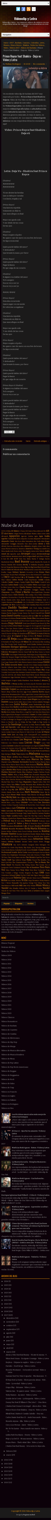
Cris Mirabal (30, 602)
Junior (11, 704)
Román (19, 834)
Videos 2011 (6, 964)
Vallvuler (29, 878)
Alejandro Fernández (42, 539)
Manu (20, 757)
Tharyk (34, 860)
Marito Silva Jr (20, 765)
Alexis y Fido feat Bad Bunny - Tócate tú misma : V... (27, 1355)
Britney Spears (19, 572)
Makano (47, 751)
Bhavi (22, 567)
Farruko (5, 654)
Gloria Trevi (39, 667)
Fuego (6, 662)
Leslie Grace (11, 732)
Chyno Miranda (37, 597)
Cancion (26, 43)
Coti (24, 602)
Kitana (44, 712)
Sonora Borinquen (34, 852)
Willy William (31, 885)
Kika (36, 712)
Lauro (43, 730)
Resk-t (32, 826)
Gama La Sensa (32, 662)
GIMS (16, 662)
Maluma (34, 753)
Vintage (31, 883)
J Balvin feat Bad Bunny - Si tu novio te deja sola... (26, 1446)
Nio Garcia (18, 800)
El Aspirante (31, 631)
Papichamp (28, 811)
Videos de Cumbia (8, 1034)
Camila (40, 580)
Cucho (18, 605)
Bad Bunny (22, 561)
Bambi (32, 562)
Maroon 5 (14, 767)
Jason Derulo (13, 687)
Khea (17, 712)
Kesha (3, 712)
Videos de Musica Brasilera (12, 1055)
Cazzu (9, 587)
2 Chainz (22, 531)
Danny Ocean (17, 613)
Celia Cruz (15, 587)
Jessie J (43, 689)
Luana (21, 743)
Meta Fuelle (35, 777)
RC (15, 823)
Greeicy (24, 670)
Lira (13, 735)
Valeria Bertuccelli (7, 878)
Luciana (10, 746)
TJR (2, 857)
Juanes (4, 701)
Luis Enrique (25, 746)
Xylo (26, 888)
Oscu (37, 805)
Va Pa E (24, 875)
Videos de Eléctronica (10, 1038)
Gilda (24, 667)
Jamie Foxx (46, 684)
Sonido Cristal (37, 850)
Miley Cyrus (20, 784)
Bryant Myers (14, 575)
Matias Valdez (7, 774)
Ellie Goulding (45, 642)
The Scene (40, 865)
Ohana (18, 802)
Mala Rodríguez (6, 754)
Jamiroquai (4, 687)
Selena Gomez (14, 842)
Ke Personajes (21, 709)
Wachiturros (6, 885)
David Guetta (13, 615)
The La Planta (40, 862)
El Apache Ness (20, 631)
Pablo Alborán (44, 808)
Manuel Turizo (29, 757)
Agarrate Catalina (27, 536)
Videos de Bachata (28, 48)
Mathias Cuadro (32, 772)
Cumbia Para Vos (36, 605)
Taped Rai (39, 857)
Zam (21, 891)
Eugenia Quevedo (24, 649)
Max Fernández (34, 775)
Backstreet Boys (7, 562)
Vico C (3, 883)
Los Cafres (24, 737)
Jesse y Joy (36, 689)
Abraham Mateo (30, 534)
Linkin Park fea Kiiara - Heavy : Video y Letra (24, 1435)
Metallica (42, 777)
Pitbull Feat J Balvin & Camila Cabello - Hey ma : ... (26, 1414)
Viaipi (30, 880)
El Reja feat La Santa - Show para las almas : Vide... (26, 1380)
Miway (12, 787)
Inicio (6, 43)
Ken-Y (30, 710)
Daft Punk (33, 608)
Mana (3, 757)
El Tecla (42, 639)
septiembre (11, 1329)
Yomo (14, 891)
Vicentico (35, 880)
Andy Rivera (14, 551)
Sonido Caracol (26, 850)
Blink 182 (10, 570)
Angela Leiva (30, 551)
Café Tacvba (15, 577)
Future (11, 662)
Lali (2, 727)
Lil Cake (27, 732)
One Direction (44, 802)
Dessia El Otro (6, 621)
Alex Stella (37, 541)
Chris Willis (38, 595)
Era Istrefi (31, 647)
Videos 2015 (6, 980)
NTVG (22, 789)
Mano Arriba (12, 757)
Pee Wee (31, 816)
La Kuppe (18, 719)
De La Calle (33, 616)
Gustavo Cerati (24, 672)
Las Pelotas (14, 730)
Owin (3, 808)
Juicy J (25, 702)
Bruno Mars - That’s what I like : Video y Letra (24, 1442)
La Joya (3, 719)
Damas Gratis (12, 611)
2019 (6, 1308)
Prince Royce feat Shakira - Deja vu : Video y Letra (22, 57)
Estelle (43, 647)
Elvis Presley (9, 644)
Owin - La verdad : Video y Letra (19, 1383)
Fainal (26, 652)
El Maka (40, 633)
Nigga (3, 800)
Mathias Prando (44, 772)
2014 (6, 1467)
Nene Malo (16, 795)
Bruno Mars (44, 572)
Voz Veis (46, 883)
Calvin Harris (17, 580)
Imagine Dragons (11, 680)
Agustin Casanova (8, 539)
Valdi (28, 875)
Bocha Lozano (33, 570)
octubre (9, 1325)
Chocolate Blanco (7, 595)
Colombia (35, 43)
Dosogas (26, 626)
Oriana (3, 805)
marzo (9, 1352)
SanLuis (30, 836)
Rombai (46, 831)
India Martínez (23, 680)
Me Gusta (20, 777)
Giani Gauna (37, 665)
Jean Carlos (39, 687)
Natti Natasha (32, 792)
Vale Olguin (34, 875)
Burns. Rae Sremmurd (33, 575)
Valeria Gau (20, 877)
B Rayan (47, 556)
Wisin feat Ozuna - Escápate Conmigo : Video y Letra (27, 1358)
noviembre (11, 1322)
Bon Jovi (46, 570)
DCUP (45, 605)
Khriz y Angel (24, 712)
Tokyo (8, 870)
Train (48, 870)
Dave (42, 613)
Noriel (3, 802)
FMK (48, 649)
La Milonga (44, 719)
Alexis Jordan (33, 544)
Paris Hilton (5, 813)
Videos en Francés (9, 1092)
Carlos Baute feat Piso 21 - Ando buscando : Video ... (27, 1417)
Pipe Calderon (36, 818)
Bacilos (47, 559)
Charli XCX (18, 590)
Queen (10, 823)
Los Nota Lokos (40, 740)
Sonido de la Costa (19, 852)
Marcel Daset (15, 759)
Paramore (46, 811)
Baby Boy (22, 559)
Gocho (47, 667)
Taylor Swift (6, 860)
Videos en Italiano (8, 1100)
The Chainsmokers (19, 862)
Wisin (39, 885)
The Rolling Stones (28, 865)
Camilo (10, 582)
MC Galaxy (23, 748)
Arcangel (25, 553)
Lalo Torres (30, 727)
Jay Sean (32, 687)
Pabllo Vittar (33, 808)
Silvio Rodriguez (40, 845)
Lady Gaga (45, 725)
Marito (13, 765)
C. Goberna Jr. (45, 575)
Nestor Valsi (26, 795)
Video (6, 48)
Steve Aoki (30, 855)
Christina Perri (13, 597)
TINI (48, 855)
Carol (39, 585)
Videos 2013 (6, 972)
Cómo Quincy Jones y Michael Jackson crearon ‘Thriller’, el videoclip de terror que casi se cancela (30, 1225)
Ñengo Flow (5, 893)
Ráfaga (47, 834)
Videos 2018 (6, 993)
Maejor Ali (42, 748)
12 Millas (8, 531)
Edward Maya (5, 631)
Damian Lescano (32, 611)
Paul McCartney (38, 813)
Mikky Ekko (11, 785)
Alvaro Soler (42, 546)
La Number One (12, 722)
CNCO (7, 577)
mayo (8, 1344)
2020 (6, 1304)
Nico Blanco (22, 797)
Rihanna (42, 828)
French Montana (43, 660)
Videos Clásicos (7, 1017)
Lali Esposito (10, 727)
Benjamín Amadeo (44, 565)
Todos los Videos (37, 45)
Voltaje (40, 883)
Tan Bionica (30, 857)
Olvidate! (24, 802)
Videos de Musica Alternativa (13, 1050)
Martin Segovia (34, 770)
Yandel (46, 888)
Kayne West (10, 710)
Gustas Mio (14, 672)
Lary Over (42, 727)
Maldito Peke (25, 754)
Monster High (27, 787)
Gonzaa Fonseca (8, 670)
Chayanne (5, 592)
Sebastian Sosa (15, 839)
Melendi (27, 777)
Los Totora (13, 743)
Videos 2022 (6, 1009)
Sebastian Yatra (41, 839)
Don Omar (17, 626)
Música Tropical (7, 943)
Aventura (15, 556)
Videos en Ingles (8, 1096)
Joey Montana (11, 694)
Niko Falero (10, 800)
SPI (2, 836)
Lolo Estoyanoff (30, 735)
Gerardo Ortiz (28, 665)
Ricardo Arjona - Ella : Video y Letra (20, 1421)
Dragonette (38, 626)
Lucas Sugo (32, 742)
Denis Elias (31, 618)
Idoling (44, 677)
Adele (48, 534)
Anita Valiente (39, 551)
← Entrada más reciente (12, 441)
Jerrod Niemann (25, 689)
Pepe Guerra (39, 816)
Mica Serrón (10, 779)
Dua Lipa (9, 628)
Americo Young (32, 549)
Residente (10, 826)
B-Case (3, 559)
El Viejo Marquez (15, 642)
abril (8, 1348)
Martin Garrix (40, 767)
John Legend (26, 694)
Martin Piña (11, 770)
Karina (27, 707)
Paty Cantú (27, 813)
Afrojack (4, 536)
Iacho (40, 677)
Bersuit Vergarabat (7, 567)
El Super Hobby (31, 639)
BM (11, 559)
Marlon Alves (5, 767)
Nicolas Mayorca (32, 797)
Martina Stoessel (8, 772)
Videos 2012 (6, 968)
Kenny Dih (46, 710)
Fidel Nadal (23, 657)
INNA (35, 677)
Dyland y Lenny (24, 628)
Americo (22, 549)
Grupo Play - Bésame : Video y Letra (20, 1387)
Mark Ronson (31, 765)
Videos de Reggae (8, 1071)
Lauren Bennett (35, 730)
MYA (28, 748)
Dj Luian (4, 626)
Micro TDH (14, 782)
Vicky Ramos (45, 880)
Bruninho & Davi (32, 572)
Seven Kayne (33, 842)
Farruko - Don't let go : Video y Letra (20, 1366)
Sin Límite (10, 847)
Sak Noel (7, 836)
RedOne (47, 823)
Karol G (33, 707)
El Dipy (14, 633)
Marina (43, 762)
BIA (8, 559)
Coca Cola (30, 600)
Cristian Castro (39, 602)
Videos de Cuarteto (9, 1030)
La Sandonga (14, 724)
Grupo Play (40, 670)
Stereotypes (22, 855)
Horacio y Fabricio (27, 677)
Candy (22, 582)
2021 (6, 1300)
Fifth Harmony (32, 657)
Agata (36, 536)
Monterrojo (37, 787)
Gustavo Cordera (37, 672)
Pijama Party (27, 818)
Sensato (24, 842)
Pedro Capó (23, 816)
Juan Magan (33, 699)
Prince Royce (16, 45)
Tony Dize (24, 870)
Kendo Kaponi (37, 710)
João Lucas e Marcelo (7, 699)
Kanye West (9, 707)
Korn (48, 712)
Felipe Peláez (43, 655)
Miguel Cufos (38, 782)
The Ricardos (16, 865)
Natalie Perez (11, 792)
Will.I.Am (22, 885)
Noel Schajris (44, 800)
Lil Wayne (46, 732)
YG (29, 888)
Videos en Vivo (7, 1108)
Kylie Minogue (15, 714)
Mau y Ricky (18, 775)
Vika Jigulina (23, 883)
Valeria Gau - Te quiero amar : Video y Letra (23, 1391)
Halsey (19, 675)
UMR (41, 872)
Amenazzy (14, 549)
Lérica (17, 748)
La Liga (24, 719)
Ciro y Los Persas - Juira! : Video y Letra (22, 1425)
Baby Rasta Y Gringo (35, 559)
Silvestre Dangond (27, 845)
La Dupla (33, 717)
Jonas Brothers (7, 697)
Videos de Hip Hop (9, 1042)
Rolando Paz (37, 831)
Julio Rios (5, 704)
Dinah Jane (26, 623)
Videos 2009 (6, 955)
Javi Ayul (27, 687)
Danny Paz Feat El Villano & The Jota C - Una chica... (26, 1402)
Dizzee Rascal (39, 623)
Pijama (19, 818)
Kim (40, 712)
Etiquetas (18, 904)
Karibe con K (18, 707)
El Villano (25, 642)
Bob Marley (24, 570)
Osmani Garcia (45, 805)
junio (8, 1341)
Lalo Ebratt (21, 727)
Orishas (9, 805)
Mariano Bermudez (20, 762)
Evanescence (42, 649)
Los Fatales (14, 740)
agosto (9, 1333)
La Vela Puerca (34, 725)
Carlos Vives (32, 585)
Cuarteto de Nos (8, 605)
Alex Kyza (18, 541)
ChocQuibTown (37, 592)
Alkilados (27, 546)
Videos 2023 (6, 1013)
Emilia (33, 644)
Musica (6, 45)
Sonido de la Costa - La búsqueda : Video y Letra (25, 1399)
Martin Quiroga (22, 770)
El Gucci (32, 633)
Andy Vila (21, 551)
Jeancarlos (46, 687)
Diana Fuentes (30, 621)
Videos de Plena (8, 1059)
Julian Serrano (33, 702)
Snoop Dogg (40, 847)
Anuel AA (5, 554)
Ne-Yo (47, 792)
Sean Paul (5, 839)
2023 (6, 1293)
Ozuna (20, 807)
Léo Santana (10, 748)
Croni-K (47, 602)
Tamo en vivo (21, 857)
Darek (33, 613)
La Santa (25, 725)
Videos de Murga (8, 1046)
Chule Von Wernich (24, 597)
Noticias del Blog (8, 947)
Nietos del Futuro (44, 797)
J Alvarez (44, 680)
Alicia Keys (16, 546)
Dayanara (24, 616)
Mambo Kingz (45, 754)
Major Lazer (31, 751)
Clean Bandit (20, 600)
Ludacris (17, 746)
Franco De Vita (11, 660)
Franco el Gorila (31, 660)
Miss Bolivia (37, 785)
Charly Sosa (45, 590)
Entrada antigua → (41, 441)
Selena (4, 842)
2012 (6, 1475)
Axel (34, 556)
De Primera (5, 618)
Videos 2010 (6, 960)
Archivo (30, 904)
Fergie (17, 657)
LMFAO (45, 714)
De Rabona (12, 618)
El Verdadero (5, 642)
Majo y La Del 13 (18, 750)
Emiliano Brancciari (43, 644)
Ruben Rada (40, 834)
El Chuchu (8, 633)
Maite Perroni (5, 751)
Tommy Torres (15, 870)
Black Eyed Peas (43, 567)
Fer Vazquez (10, 657)
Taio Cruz (11, 857)
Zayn (25, 891)
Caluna (8, 580)
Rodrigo (29, 831)
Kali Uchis (46, 704)
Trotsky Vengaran (25, 873)
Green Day (31, 670)
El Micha (46, 633)
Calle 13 (38, 577)
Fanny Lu (42, 652)
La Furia (39, 717)
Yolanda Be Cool (6, 891)
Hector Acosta (34, 675)
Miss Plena (46, 785)
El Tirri (47, 639)
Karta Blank (41, 707)
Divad (32, 623)
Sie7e (19, 845)
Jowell (35, 697)
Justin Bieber (21, 704)
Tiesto (11, 867)
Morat (44, 787)
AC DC (43, 531)
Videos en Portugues (9, 1104)
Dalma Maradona (44, 608)
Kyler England (6, 714)
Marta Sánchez (24, 767)
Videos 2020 (6, 1001)
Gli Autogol (30, 667)
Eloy (2, 644)
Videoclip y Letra (25, 18)
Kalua (3, 707)
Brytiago (22, 575)
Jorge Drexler (18, 697)
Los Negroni (26, 739)
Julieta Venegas (44, 702)
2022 (6, 1296)
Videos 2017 (15, 48)
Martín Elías (21, 772)
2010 (6, 1482)
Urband (12, 875)
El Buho (45, 631)
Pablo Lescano (7, 811)
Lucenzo (4, 746)
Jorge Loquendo (28, 697)
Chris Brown (18, 595)
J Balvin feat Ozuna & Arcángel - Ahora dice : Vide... (26, 1406)
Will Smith (15, 885)
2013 (6, 1471)
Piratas (43, 818)
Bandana (19, 565)
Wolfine (21, 888)
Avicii (20, 556)
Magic (48, 748)
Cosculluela (17, 602)
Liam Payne (20, 732)
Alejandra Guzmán (27, 539)
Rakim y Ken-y (23, 823)
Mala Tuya (16, 754)
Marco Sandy (26, 759)
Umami (47, 873)
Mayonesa (43, 775)
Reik (3, 826)
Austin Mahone (6, 556)
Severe (41, 842)
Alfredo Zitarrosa (7, 546)
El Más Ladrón (6, 636)
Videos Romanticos (9, 1021)
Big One (27, 567)
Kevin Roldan (11, 712)
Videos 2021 (6, 1005)
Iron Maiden (35, 680)
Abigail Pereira (19, 534)
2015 (6, 1464)
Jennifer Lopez (8, 689)
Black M (4, 570)
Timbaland (16, 867)
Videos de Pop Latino (10, 1063)
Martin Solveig (45, 770)
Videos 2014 (6, 976)
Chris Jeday (29, 595)
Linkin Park (6, 735)
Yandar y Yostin (36, 888)
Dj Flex (47, 623)
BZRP (16, 559)
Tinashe (23, 867)
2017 (12, 43)
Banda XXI (11, 565)
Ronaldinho (26, 834)
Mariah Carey (6, 762)
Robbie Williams (12, 831)
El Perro (31, 636)
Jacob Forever (36, 684)
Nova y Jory (11, 802)
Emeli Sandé (26, 644)
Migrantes (27, 782)
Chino (12, 592)
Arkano (33, 554)
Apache (13, 554)
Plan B (13, 821)
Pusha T (4, 823)
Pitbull (6, 820)
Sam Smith (23, 836)
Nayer (42, 792)
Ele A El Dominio (34, 642)
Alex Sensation (27, 541)
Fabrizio (20, 652)
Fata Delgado (14, 655)
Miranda (29, 785)
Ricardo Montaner (16, 829)
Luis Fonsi (45, 745)
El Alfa (12, 631)
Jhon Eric (20, 692)
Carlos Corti (23, 585)
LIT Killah (38, 714)
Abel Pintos (9, 534)
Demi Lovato (21, 618)
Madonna (34, 748)
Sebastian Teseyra (26, 839)
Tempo (24, 860)
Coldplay (38, 600)
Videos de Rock (7, 1079)
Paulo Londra (12, 816)
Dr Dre (32, 626)
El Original (16, 636)
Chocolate (46, 592)
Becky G (26, 565)
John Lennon (34, 694)
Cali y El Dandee (27, 577)
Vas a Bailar (12, 880)
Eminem (5, 647)
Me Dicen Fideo (11, 777)
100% (3, 531)
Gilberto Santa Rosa (14, 667)
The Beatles (42, 860)
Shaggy (47, 842)
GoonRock (18, 670)
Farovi (48, 652)
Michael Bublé (30, 779)
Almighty (35, 546)
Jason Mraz (20, 687)
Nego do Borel (5, 795)
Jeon (18, 689)
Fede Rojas (22, 655)
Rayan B (41, 823)
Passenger (19, 813)
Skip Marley (19, 847)
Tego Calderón (16, 860)
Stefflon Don (5, 855)
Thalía (28, 860)
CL (2, 577)
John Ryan (42, 694)
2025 (6, 1285)
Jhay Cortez (11, 692)
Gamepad (40, 662)
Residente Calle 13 (21, 826)
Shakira (26, 45)
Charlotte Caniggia (30, 590)
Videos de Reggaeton (10, 1075)
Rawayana (34, 823)
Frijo (2, 662)
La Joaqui (46, 717)
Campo (16, 582)
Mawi (26, 774)
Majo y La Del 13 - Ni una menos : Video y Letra (25, 1439)
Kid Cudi (32, 712)
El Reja (12, 638)
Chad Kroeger (36, 587)
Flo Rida (41, 657)
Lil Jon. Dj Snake (35, 732)
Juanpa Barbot (13, 702)
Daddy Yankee (18, 607)
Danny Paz (26, 613)
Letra (42, 43)
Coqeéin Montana (7, 602)
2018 (6, 1311)
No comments (39, 64)
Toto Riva (33, 870)
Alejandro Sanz (7, 541)
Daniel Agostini (45, 611)
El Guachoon (23, 633)
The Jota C (30, 862)
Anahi (7, 551)
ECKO (36, 628)
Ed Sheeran (45, 628)
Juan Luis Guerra (21, 699)
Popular (7, 904)
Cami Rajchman (30, 580)
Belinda (34, 565)
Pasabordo (12, 813)
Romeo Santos (8, 833)
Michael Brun (20, 779)
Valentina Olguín (44, 875)
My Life (15, 790)
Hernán (17, 677)
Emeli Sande (18, 644)
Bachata (18, 43)
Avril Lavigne (27, 556)
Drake (44, 626)
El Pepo (24, 636)
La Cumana (25, 717)
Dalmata (4, 611)
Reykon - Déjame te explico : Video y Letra (23, 1362)
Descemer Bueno (43, 618)
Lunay (3, 748)
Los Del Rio (5, 740)
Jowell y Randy (43, 697)
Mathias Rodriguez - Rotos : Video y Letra (30, 1148)
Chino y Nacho (22, 592)
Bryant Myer (5, 575)
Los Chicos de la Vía (43, 737)
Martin (33, 767)
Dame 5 (22, 611)
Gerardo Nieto (16, 665)
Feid (28, 655)
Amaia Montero (6, 549)
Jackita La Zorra (24, 684)
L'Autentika (24, 714)
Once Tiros (33, 802)
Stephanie (14, 855)
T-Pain (42, 855)
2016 (6, 1460)
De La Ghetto (44, 616)
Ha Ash (13, 675)
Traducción (41, 870)
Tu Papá (35, 873)
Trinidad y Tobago (11, 873)
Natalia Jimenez (38, 790)
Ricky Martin (31, 828)
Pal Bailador (19, 811)
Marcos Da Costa (41, 759)
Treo (2, 873)
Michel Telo (5, 782)
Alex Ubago (45, 541)
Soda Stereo (10, 850)
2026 (6, 1281)
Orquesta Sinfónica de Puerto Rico (23, 805)
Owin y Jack (11, 808)
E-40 (32, 628)
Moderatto (19, 787)
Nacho (29, 789)
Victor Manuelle (12, 883)
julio (8, 1337)
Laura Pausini (23, 730)
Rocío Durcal (22, 831)
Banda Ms (39, 562)
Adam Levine (41, 534)
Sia (14, 845)
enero (9, 1455)
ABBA (39, 531)
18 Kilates (15, 531)
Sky (25, 847)
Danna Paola (6, 613)
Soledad (18, 850)
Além (48, 546)
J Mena (14, 684)
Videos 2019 (6, 997)
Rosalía (33, 834)
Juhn (20, 702)
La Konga (10, 719)
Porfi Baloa (20, 821)
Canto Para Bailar (32, 582)
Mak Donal (40, 751)
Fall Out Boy (33, 652)
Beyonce (17, 567)
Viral (35, 883)
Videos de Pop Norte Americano (14, 1067)
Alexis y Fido (44, 544)
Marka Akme (43, 764)
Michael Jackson (43, 779)
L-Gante (31, 714)
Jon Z (48, 694)
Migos (21, 782)
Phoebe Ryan (12, 818)
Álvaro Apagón (45, 891)
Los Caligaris (33, 737)
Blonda (17, 570)
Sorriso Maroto (45, 852)
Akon (19, 539)
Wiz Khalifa (13, 888)
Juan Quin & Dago (44, 699)
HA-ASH (8, 675)
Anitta (47, 551)
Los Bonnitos (16, 737)
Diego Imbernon (40, 621)
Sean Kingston (45, 836)
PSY (27, 808)
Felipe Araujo (34, 655)
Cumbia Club (25, 605)
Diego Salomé (15, 623)
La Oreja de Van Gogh (27, 722)
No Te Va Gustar (30, 800)
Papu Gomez (37, 811)
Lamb (36, 727)
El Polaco (38, 636)
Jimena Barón (38, 692)
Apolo (18, 554)
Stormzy (37, 855)
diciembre (10, 1318)
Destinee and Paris (19, 621)
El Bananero (39, 631)
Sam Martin (15, 836)
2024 (6, 1289)
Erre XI (38, 647)
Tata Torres (46, 857)
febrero (9, 1451)
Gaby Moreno (22, 662)
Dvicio (15, 628)
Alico (22, 546)
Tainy (6, 857)
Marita (8, 765)
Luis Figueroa (35, 746)
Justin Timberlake (35, 704)
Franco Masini (21, 660)
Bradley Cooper (6, 572)
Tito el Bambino (32, 867)
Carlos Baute (13, 585)
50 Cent (29, 531)
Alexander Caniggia (8, 544)
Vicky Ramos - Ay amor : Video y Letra (21, 1395)
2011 (6, 1479)
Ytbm (18, 891)
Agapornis (14, 536)
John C (19, 694)
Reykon (38, 826)
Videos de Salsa (7, 1083)
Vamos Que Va (37, 878)
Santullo (36, 836)
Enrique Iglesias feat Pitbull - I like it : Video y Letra (25, 1195)
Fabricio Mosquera (9, 652)
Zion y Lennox (33, 891)
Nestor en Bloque (38, 795)
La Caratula (9, 717)
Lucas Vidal (46, 743)
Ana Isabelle (43, 549)
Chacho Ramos (25, 587)
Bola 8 (41, 570)
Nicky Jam (11, 797)
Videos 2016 (6, 984)
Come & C (46, 600)
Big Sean (34, 567)
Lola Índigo (19, 735)
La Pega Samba (42, 722)
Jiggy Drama (28, 692)
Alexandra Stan (22, 544)
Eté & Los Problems (12, 649)
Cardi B (43, 582)
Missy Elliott (5, 787)
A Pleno (34, 531)
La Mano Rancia (33, 719)
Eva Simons (34, 649)
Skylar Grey (31, 847)
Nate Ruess (20, 792)
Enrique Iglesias (19, 647)
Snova (48, 847)
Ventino (18, 880)
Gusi (9, 672)
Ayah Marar (40, 556)
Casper (44, 585)
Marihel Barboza (34, 762)
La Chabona (17, 717)
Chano (10, 590)
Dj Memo (10, 626)
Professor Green (44, 821)
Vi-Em (24, 880)
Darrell (38, 613)
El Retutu (20, 639)
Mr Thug (8, 790)
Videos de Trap (7, 1088)
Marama (39, 756)
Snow (3, 850)
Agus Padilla (44, 536)
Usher (18, 875)
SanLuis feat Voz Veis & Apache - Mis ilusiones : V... (26, 1376)
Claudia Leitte (11, 600)
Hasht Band (26, 675)
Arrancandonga (43, 554)
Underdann (5, 875)
